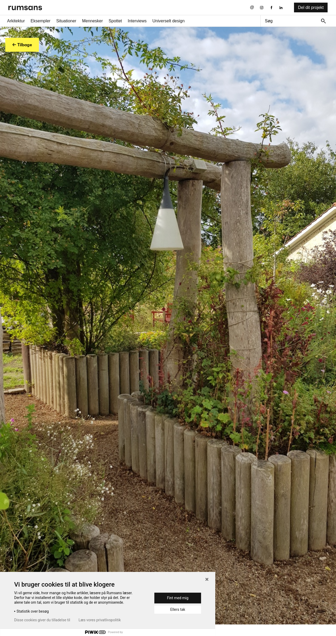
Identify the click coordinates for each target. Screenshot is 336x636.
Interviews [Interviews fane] (137, 21)
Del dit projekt (311, 7)
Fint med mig (177, 598)
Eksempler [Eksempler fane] (41, 21)
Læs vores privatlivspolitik (99, 620)
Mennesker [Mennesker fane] (92, 21)
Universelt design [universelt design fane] (169, 21)
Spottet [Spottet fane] (115, 21)
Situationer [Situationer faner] (66, 21)
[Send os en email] (252, 7)
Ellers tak (177, 609)
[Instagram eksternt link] (261, 7)
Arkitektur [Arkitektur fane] (16, 21)
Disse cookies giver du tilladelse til (42, 620)
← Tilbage (22, 44)
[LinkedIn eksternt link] (281, 7)
